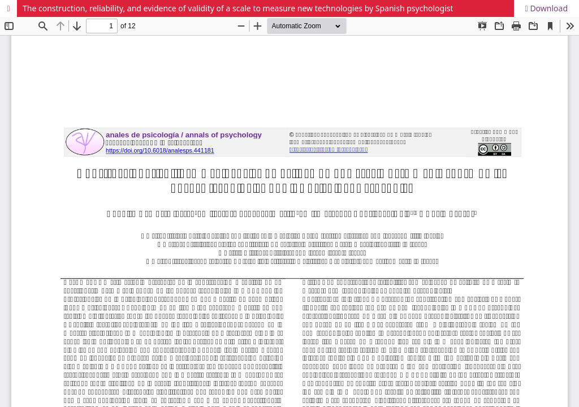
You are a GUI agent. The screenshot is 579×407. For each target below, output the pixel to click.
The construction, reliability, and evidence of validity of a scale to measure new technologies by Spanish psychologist (238, 8)
